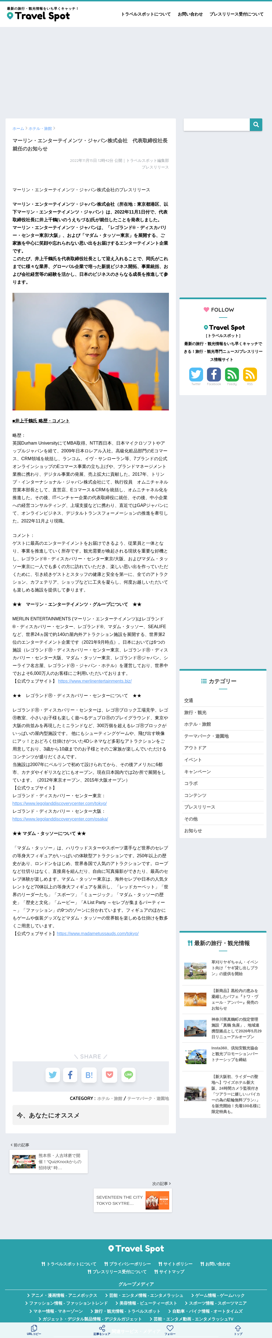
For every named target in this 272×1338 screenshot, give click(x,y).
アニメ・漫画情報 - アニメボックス (64, 1260)
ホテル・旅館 (106, 1098)
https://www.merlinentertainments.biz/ (95, 681)
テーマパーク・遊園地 (146, 1098)
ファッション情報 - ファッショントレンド (68, 1267)
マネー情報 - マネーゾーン (58, 1275)
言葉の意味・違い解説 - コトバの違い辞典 (175, 1307)
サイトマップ (171, 1236)
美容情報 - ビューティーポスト (148, 1267)
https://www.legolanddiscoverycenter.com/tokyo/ (60, 803)
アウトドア (196, 750)
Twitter (196, 384)
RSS (250, 384)
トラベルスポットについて (146, 14)
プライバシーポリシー (130, 1228)
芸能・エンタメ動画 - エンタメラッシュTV (193, 1283)
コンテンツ (196, 799)
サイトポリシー (178, 1228)
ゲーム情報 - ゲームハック (220, 1260)
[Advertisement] (136, 70)
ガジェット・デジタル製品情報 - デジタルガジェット (92, 1283)
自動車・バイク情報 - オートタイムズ (207, 1275)
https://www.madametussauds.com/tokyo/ (98, 933)
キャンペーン (198, 775)
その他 (191, 824)
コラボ (191, 787)
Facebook (214, 384)
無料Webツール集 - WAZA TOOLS (92, 1307)
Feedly (232, 384)
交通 (189, 700)
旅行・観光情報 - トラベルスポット (127, 1275)
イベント (193, 762)
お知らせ (193, 836)
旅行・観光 (196, 713)
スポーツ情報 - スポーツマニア (218, 1267)
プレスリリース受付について (236, 14)
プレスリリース (200, 812)
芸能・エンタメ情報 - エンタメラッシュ (146, 1260)
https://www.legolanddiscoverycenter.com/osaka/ (60, 819)
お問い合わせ (190, 14)
